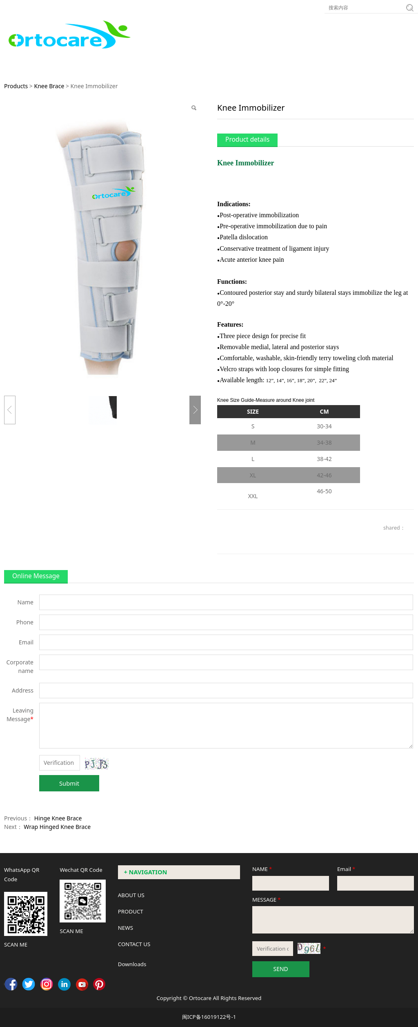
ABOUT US (131, 895)
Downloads (132, 964)
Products (16, 86)
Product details (247, 139)
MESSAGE (267, 899)
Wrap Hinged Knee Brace (57, 827)
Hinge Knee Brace (58, 818)
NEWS (125, 927)
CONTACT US (134, 944)
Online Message (36, 576)
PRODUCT (130, 911)
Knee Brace (49, 86)
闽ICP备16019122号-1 (209, 1016)
